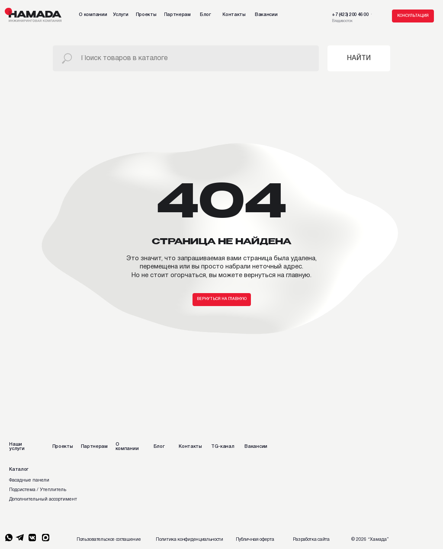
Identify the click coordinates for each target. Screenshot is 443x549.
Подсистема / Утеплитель (37, 490)
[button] (413, 16)
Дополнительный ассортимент (43, 499)
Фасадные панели (29, 480)
